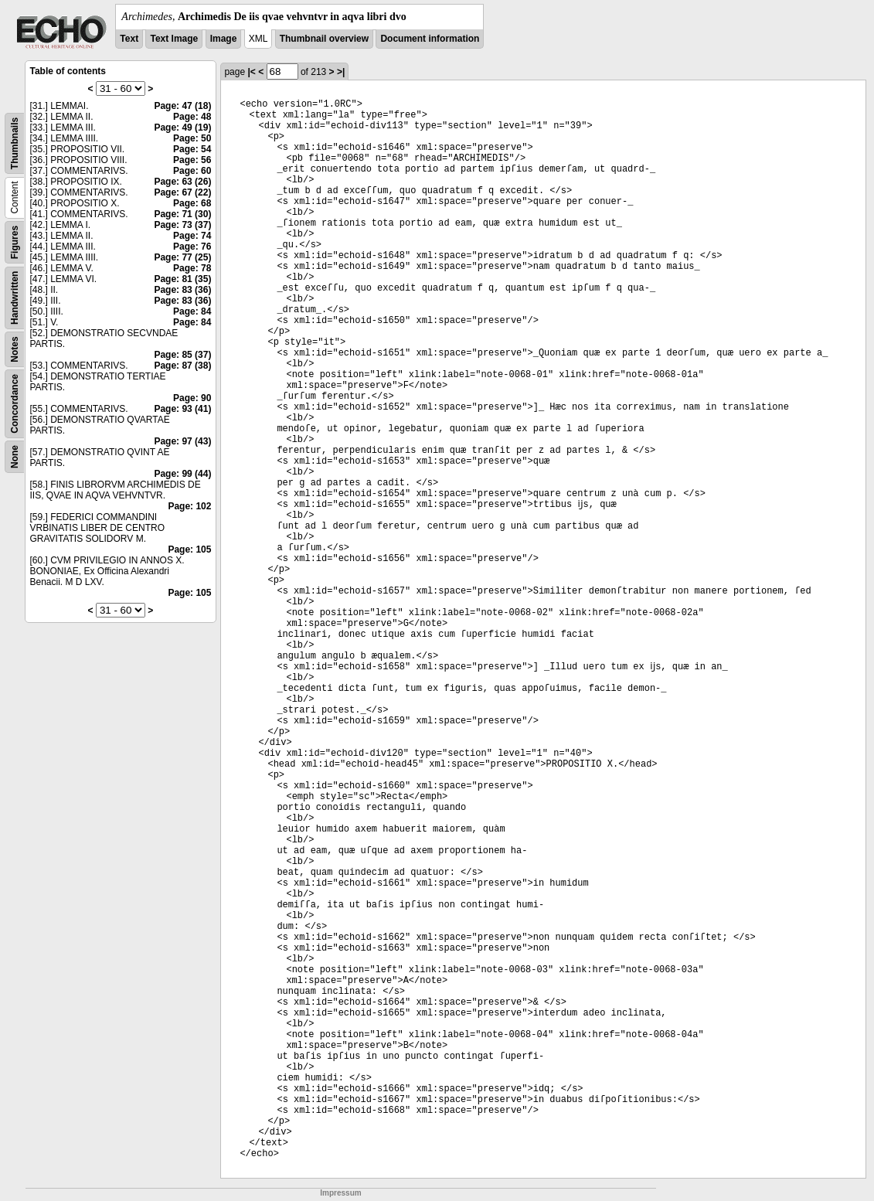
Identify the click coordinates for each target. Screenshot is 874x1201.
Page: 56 (192, 160)
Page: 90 (192, 398)
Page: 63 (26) (182, 181)
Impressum (340, 1193)
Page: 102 (189, 506)
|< (251, 71)
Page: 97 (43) (182, 441)
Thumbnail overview (324, 38)
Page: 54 (192, 149)
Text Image (174, 38)
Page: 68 (192, 203)
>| (341, 71)
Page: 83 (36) (182, 289)
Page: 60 (192, 170)
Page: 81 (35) (182, 279)
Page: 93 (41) (182, 408)
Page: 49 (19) (182, 127)
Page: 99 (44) (182, 473)
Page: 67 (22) (182, 192)
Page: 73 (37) (182, 224)
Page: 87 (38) (182, 365)
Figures (14, 242)
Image (223, 38)
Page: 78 (192, 268)
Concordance (14, 404)
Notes (14, 349)
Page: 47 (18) (182, 105)
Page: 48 (192, 116)
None (14, 456)
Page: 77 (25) (182, 257)
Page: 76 (192, 246)
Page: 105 (189, 549)
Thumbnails (14, 143)
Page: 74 (192, 235)
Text (129, 38)
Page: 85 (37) (182, 354)
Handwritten (14, 298)
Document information (429, 38)
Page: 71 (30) (182, 214)
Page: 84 (192, 311)
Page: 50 (192, 138)
